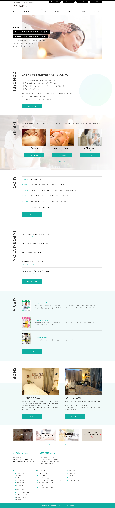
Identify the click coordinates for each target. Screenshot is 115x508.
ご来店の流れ (19, 482)
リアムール (41, 485)
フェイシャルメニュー (43, 470)
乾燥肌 (71, 475)
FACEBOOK (55, 1)
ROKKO (82, 1)
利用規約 (18, 499)
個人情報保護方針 (21, 497)
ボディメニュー (72, 470)
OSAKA (68, 1)
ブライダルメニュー (73, 480)
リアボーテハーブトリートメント (47, 487)
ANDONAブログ (21, 473)
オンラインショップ (22, 492)
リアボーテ (41, 475)
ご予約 (17, 478)
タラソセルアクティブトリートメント (49, 480)
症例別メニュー (72, 473)
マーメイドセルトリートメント (47, 482)
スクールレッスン (21, 494)
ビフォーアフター (21, 490)
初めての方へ (20, 475)
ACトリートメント (43, 473)
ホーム (16, 470)
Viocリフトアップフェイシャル (47, 478)
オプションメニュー (73, 478)
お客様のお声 (19, 487)
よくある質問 (19, 480)
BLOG (96, 1)
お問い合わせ (19, 485)
